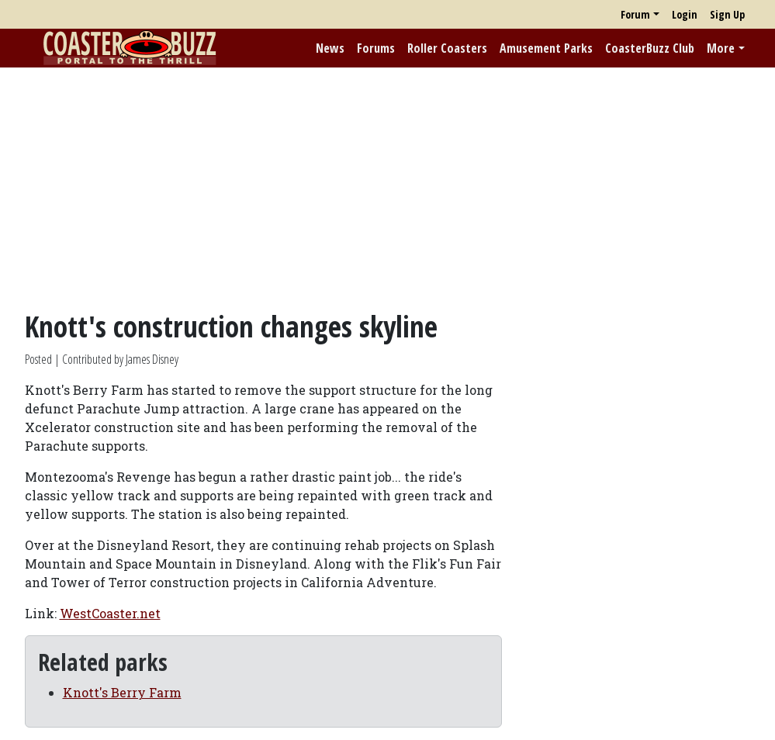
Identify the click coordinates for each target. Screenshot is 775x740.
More (721, 48)
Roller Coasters (447, 48)
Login (684, 14)
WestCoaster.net (110, 613)
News (330, 48)
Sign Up (727, 14)
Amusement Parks (546, 48)
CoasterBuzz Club (649, 48)
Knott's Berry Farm (122, 692)
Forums (376, 48)
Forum (635, 14)
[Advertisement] (387, 188)
